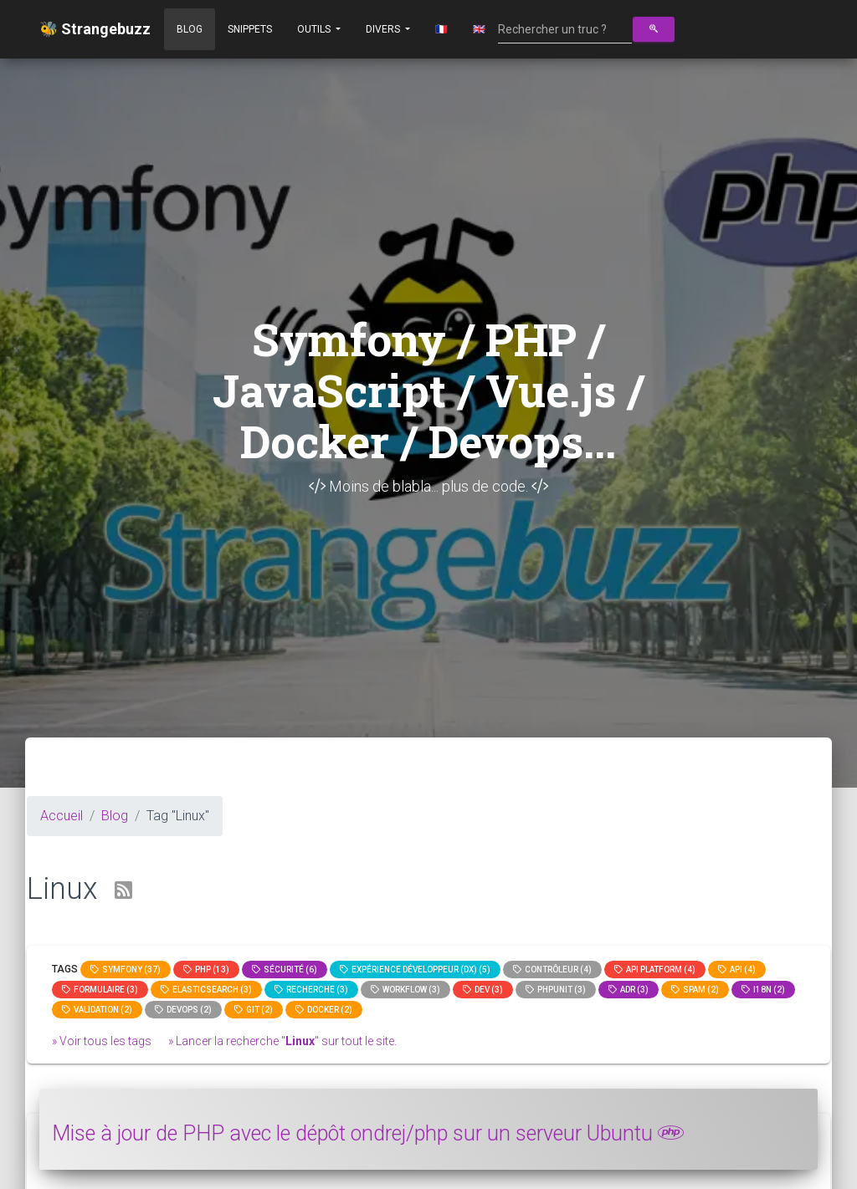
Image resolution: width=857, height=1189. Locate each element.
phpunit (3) (556, 989)
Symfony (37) (125, 969)
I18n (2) (763, 989)
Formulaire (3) (100, 989)
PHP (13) (206, 969)
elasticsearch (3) (206, 989)
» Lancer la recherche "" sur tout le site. (282, 1041)
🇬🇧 (479, 29)
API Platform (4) (654, 969)
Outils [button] (315, 29)
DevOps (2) (183, 1009)
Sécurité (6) (284, 969)
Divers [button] (384, 29)
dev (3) (483, 989)
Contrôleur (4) (552, 969)
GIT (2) (253, 1009)
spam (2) (695, 989)
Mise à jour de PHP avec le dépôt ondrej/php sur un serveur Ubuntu (368, 1133)
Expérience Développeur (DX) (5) (415, 969)
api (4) (737, 969)
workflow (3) (405, 989)
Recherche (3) (311, 989)
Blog (190, 29)
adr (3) (628, 989)
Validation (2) (97, 1009)
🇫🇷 (441, 29)
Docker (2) (323, 1009)
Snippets (250, 29)
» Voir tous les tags (101, 1041)
